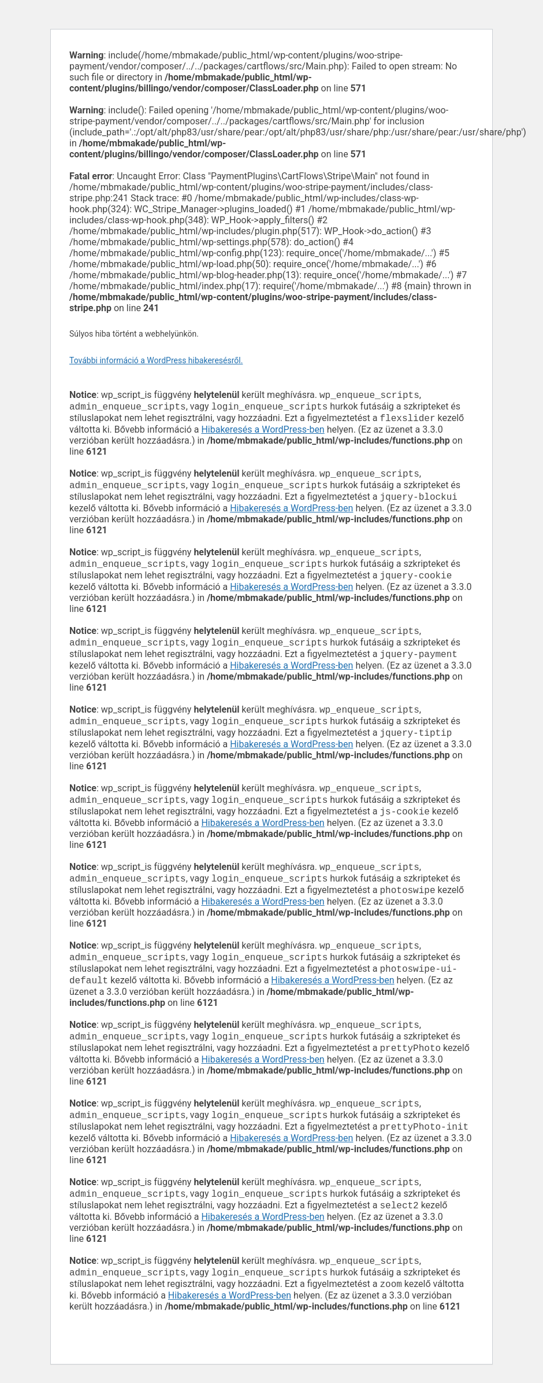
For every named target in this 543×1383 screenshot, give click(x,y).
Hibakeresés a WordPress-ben (262, 432)
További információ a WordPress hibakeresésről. (156, 360)
